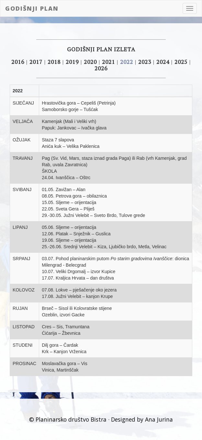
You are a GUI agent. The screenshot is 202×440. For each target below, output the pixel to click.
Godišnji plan (32, 8)
